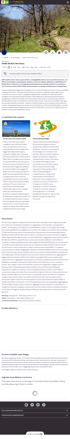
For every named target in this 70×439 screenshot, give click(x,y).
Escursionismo (15, 58)
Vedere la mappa (35, 434)
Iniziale (6, 58)
